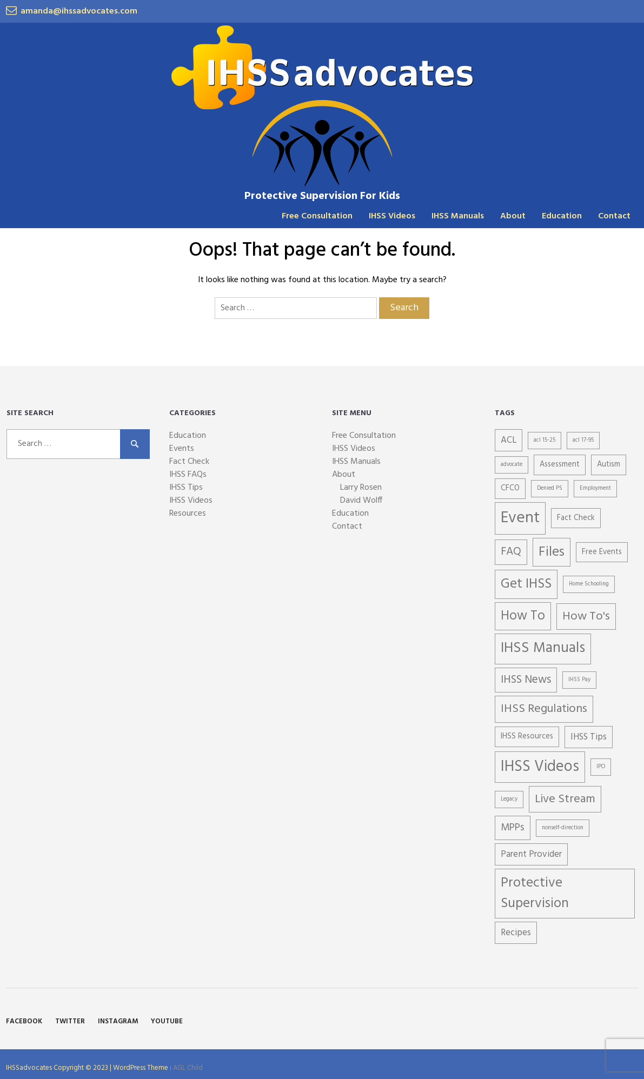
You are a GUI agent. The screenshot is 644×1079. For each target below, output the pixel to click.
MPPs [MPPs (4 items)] (513, 828)
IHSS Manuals (457, 216)
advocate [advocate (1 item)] (511, 464)
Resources (187, 513)
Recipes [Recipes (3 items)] (516, 932)
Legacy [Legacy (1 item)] (509, 799)
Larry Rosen (361, 487)
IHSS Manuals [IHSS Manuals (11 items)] (543, 648)
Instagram (118, 1021)
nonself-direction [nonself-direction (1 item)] (562, 827)
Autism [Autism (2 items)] (608, 464)
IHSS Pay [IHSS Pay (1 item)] (579, 679)
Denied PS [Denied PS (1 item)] (549, 488)
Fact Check (189, 461)
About (513, 216)
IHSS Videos (392, 216)
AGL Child (188, 1068)
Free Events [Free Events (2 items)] (602, 552)
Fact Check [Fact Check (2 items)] (576, 518)
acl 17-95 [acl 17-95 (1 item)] (583, 440)
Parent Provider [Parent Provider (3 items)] (531, 854)
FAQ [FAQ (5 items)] (511, 552)
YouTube (167, 1021)
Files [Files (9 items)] (552, 552)
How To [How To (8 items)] (523, 616)
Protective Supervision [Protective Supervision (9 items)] (535, 893)
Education (562, 216)
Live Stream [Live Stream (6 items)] (565, 799)
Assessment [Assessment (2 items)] (560, 464)
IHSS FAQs (188, 474)
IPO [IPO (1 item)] (600, 766)
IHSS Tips (186, 487)
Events (181, 448)
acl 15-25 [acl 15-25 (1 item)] (544, 440)
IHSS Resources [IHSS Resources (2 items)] (527, 736)
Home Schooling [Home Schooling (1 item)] (589, 584)
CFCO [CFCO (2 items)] (510, 488)
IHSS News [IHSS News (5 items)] (526, 680)
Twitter (70, 1021)
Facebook (24, 1021)
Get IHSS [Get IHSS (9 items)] (526, 584)
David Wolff (361, 500)
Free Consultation (317, 216)
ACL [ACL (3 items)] (508, 440)
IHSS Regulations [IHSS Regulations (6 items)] (544, 709)
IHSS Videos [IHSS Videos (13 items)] (540, 767)
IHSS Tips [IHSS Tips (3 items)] (588, 737)
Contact (614, 216)
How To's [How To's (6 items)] (586, 616)
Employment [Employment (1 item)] (595, 488)
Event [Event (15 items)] (520, 518)
